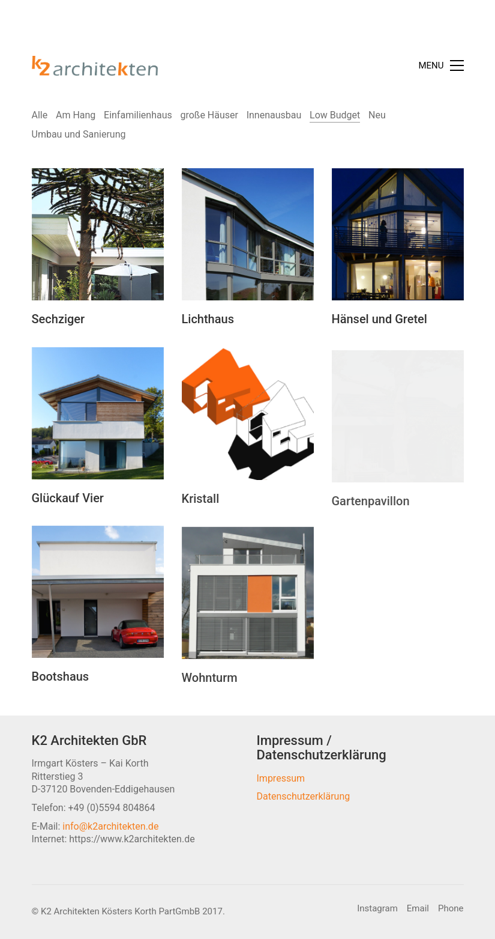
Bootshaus (60, 685)
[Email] (418, 909)
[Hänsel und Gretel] (398, 238)
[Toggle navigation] (440, 65)
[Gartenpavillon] (398, 435)
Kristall (201, 512)
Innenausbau (274, 115)
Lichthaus (208, 320)
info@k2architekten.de (110, 826)
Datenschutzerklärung (303, 796)
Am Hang (75, 115)
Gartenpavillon (371, 519)
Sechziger (58, 319)
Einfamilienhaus (138, 115)
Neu (377, 115)
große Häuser (209, 115)
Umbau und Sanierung (79, 134)
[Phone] (451, 909)
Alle (40, 115)
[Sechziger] (98, 235)
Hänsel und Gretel (379, 323)
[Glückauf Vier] (98, 421)
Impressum (281, 778)
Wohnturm (210, 692)
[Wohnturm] (248, 608)
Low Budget (335, 115)
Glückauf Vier (68, 505)
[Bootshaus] (98, 601)
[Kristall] (248, 428)
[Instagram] (377, 909)
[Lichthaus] (248, 236)
